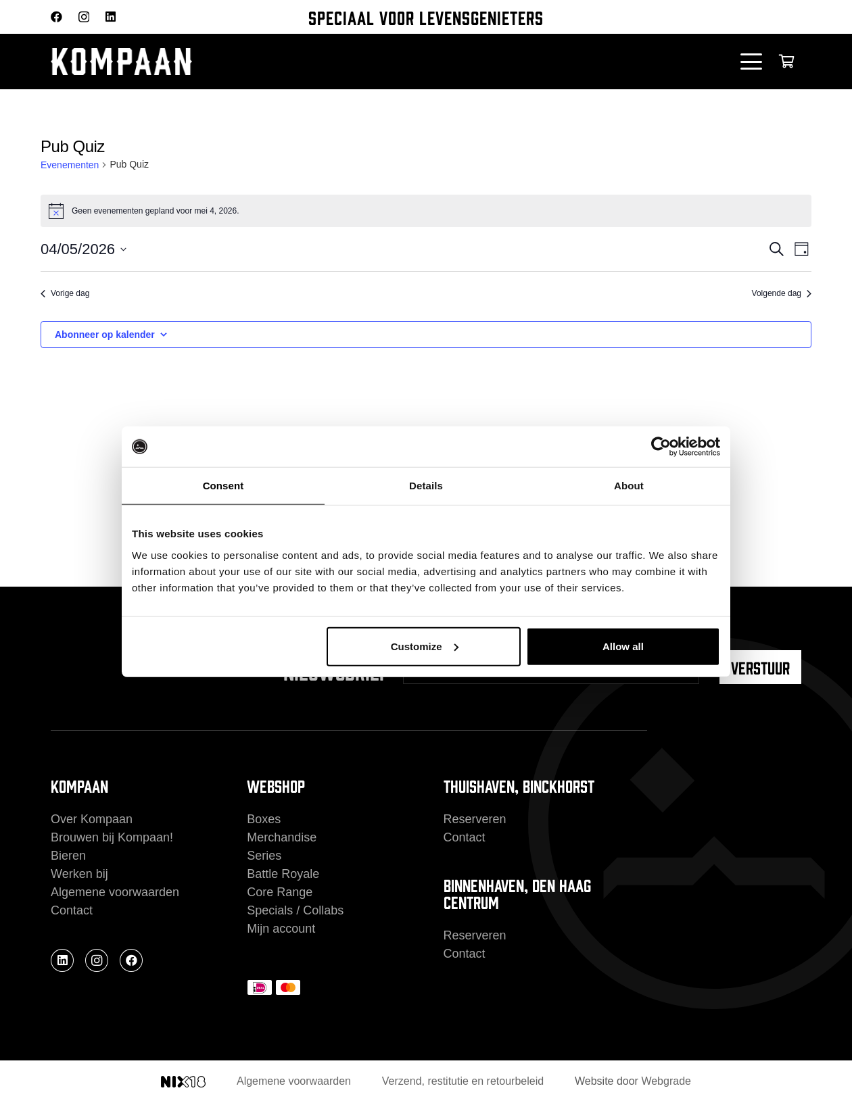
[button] (752, 61)
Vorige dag (65, 293)
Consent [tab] (223, 485)
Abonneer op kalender (105, 334)
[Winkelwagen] (786, 61)
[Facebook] (56, 16)
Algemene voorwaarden (115, 892)
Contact (72, 910)
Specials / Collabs (295, 910)
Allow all (623, 646)
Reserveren (475, 819)
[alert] (426, 211)
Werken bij (79, 874)
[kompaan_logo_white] (186, 61)
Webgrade (666, 1081)
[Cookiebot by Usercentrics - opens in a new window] (661, 447)
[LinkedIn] (110, 16)
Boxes (264, 819)
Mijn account (281, 928)
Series (264, 855)
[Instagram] (83, 17)
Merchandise (281, 837)
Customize (424, 646)
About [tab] (629, 485)
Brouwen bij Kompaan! (112, 837)
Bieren (68, 855)
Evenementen (70, 165)
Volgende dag (781, 293)
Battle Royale (283, 874)
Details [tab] (426, 485)
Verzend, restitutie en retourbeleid (463, 1081)
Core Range (279, 892)
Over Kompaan (92, 819)
